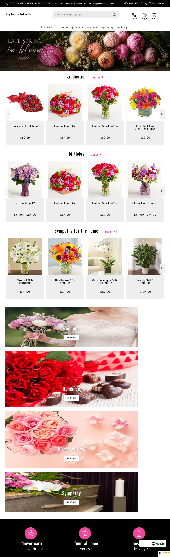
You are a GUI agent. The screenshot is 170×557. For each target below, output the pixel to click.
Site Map (158, 554)
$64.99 (65, 135)
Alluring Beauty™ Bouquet (145, 200)
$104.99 (145, 289)
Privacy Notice (124, 554)
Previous (7, 111)
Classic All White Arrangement (25, 279)
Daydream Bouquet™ (25, 200)
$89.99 (145, 135)
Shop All (97, 74)
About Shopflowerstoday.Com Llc (23, 462)
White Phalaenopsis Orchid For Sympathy (105, 279)
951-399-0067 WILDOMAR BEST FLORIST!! (30, 3)
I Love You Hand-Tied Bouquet (25, 123)
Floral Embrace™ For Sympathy (65, 279)
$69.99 (25, 135)
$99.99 (25, 289)
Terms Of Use (109, 554)
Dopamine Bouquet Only (65, 123)
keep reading (103, 468)
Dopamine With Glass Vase (105, 123)
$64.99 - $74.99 (145, 212)
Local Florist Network (142, 554)
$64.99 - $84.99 (25, 212)
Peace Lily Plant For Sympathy (145, 279)
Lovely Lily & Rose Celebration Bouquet (145, 125)
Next (162, 111)
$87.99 (105, 289)
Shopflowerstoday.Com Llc (18, 14)
